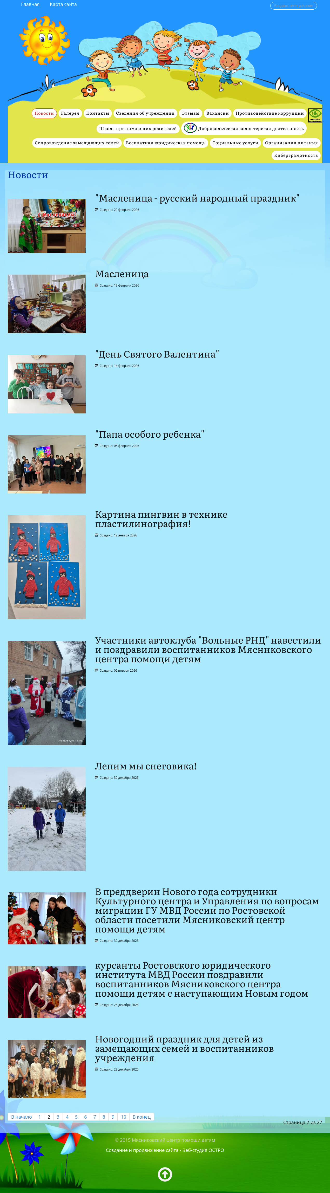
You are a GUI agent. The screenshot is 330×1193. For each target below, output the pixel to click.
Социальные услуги (235, 142)
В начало (21, 1117)
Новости (44, 113)
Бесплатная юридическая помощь (166, 142)
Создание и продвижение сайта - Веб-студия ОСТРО (165, 1150)
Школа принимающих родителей (138, 128)
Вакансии (217, 113)
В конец (142, 1117)
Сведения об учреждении (145, 113)
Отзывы (190, 113)
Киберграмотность (296, 155)
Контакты (97, 113)
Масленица (122, 274)
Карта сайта (63, 4)
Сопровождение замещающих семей (77, 142)
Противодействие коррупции (270, 113)
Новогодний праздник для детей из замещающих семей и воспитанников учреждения (184, 1049)
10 (123, 1117)
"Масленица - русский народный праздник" (197, 198)
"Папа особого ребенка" (149, 434)
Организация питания (291, 142)
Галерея (70, 113)
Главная (30, 4)
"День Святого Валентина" (157, 354)
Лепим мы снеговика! (146, 766)
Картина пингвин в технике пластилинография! (161, 519)
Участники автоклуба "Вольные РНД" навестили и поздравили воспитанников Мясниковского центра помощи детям (208, 650)
